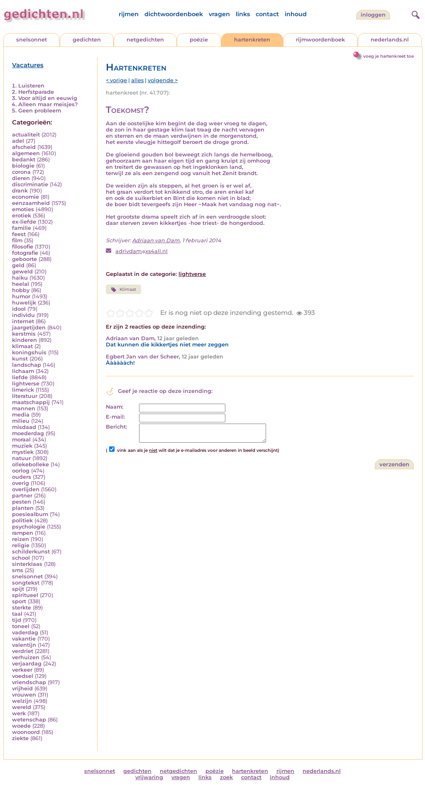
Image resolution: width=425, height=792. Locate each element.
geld (18, 265)
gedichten (87, 40)
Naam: (114, 407)
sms (17, 570)
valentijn (24, 645)
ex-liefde (24, 222)
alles (137, 80)
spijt (18, 589)
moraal (21, 439)
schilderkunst (31, 551)
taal (17, 614)
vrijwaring (149, 777)
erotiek (21, 215)
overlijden (25, 489)
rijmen (129, 14)
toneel (20, 626)
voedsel (22, 676)
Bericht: (116, 427)
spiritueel (25, 595)
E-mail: (115, 417)
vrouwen (24, 695)
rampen (22, 533)
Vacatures (28, 65)
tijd (16, 620)
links (243, 14)
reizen (20, 539)
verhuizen (25, 657)
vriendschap (29, 682)
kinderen (24, 340)
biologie (23, 166)
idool (19, 309)
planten (23, 508)
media (20, 415)
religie (20, 545)
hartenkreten (252, 40)
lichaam (23, 371)
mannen (23, 408)
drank (20, 191)
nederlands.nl (390, 40)
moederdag (28, 433)
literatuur (24, 396)
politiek (22, 520)
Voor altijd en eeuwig (47, 98)
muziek (22, 446)
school (21, 558)
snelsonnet (31, 40)
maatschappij (31, 402)
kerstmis (24, 334)
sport (19, 601)
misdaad (24, 427)
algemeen (26, 153)
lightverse (25, 383)
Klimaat (123, 289)
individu (23, 315)
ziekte (20, 738)
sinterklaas (27, 564)
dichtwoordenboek (173, 14)
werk (19, 713)
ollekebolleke (30, 464)
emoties (23, 209)
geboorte (24, 259)
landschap (26, 365)
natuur (21, 458)
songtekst (25, 583)
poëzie (199, 40)
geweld (22, 271)
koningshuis (29, 352)
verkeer (22, 670)
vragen (219, 14)
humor (21, 296)
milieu (20, 421)
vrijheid (22, 688)
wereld (21, 707)
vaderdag (25, 632)
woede (21, 726)
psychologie (28, 527)
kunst (20, 359)
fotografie (25, 253)
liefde (20, 377)
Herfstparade (36, 92)
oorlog (20, 471)
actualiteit (26, 135)
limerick (23, 390)
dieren (21, 178)
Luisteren (31, 86)
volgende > (163, 80)
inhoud (296, 14)
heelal (20, 284)
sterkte (21, 607)
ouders (21, 477)
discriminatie (30, 184)
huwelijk (24, 303)
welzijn (22, 701)
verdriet (22, 651)
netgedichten (145, 40)
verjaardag (27, 663)
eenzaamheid (31, 203)
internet (23, 321)
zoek (226, 777)
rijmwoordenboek (320, 40)
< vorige (116, 80)
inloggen (373, 15)
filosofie (22, 247)
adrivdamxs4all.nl (141, 251)
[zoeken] (415, 14)
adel (18, 141)
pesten (21, 502)
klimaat (22, 346)
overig (20, 483)
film (17, 240)
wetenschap (29, 719)
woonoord (26, 732)
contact (267, 14)
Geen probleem (39, 110)
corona (21, 172)
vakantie (24, 639)
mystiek (23, 452)
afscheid (24, 147)
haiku (20, 278)
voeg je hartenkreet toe (388, 56)
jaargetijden (29, 327)
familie (21, 228)
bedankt (23, 159)
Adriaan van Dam (156, 240)
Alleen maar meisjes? (48, 104)
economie (25, 197)
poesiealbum (30, 514)
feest (19, 234)
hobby (20, 290)
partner (22, 495)
